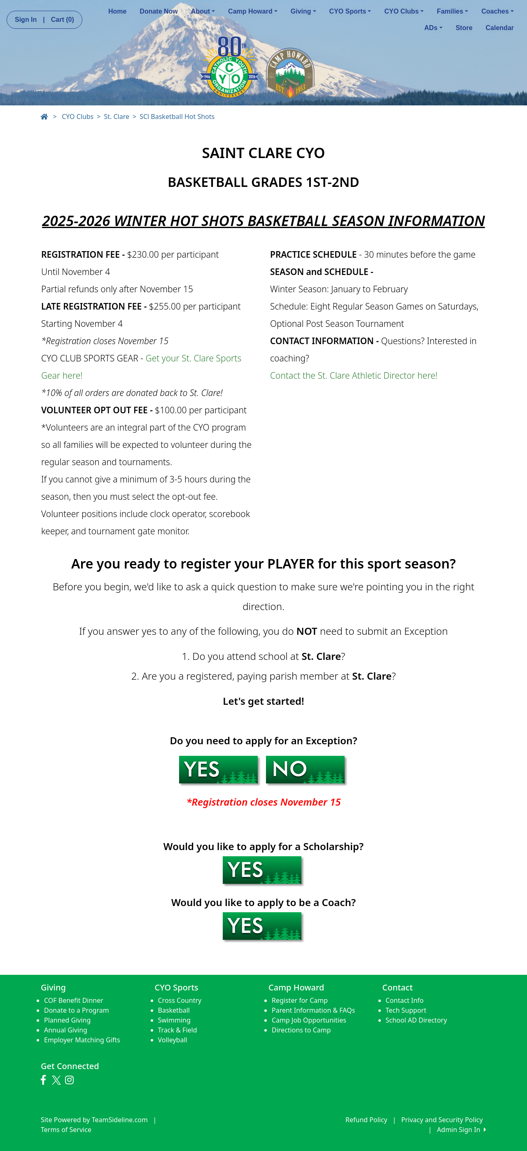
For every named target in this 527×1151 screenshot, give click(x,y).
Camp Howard (252, 11)
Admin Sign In (461, 1129)
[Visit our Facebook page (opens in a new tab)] (45, 1080)
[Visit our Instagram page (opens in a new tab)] (71, 1080)
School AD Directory (416, 1020)
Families (452, 11)
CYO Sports (350, 11)
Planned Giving (67, 1020)
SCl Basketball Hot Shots (177, 116)
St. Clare (116, 116)
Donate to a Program (76, 1010)
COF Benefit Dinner (73, 1000)
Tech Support (406, 1010)
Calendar (500, 27)
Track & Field (177, 1030)
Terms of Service (66, 1129)
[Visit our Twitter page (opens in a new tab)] (57, 1080)
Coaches (497, 11)
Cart (62, 19)
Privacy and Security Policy (442, 1119)
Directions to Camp (301, 1030)
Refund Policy (366, 1119)
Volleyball (172, 1039)
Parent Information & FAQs (313, 1010)
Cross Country (180, 1000)
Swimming (174, 1020)
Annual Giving (65, 1030)
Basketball (174, 1010)
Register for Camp (300, 1000)
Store (464, 27)
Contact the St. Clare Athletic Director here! (354, 375)
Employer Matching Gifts (82, 1039)
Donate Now (158, 11)
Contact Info (405, 1000)
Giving (303, 11)
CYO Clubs (404, 11)
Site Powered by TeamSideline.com (94, 1119)
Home (117, 11)
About (203, 11)
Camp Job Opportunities (309, 1020)
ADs (433, 27)
